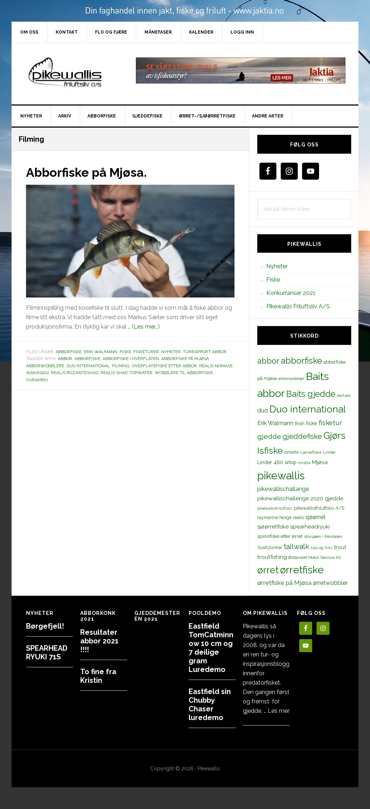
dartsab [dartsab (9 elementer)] (344, 395)
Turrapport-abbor (205, 351)
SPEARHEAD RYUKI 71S (47, 652)
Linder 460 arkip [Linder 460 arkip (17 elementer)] (277, 462)
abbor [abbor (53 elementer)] (268, 360)
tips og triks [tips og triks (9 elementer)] (321, 547)
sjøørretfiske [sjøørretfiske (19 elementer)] (273, 526)
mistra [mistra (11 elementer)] (304, 462)
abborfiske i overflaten (131, 358)
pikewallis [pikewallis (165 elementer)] (281, 475)
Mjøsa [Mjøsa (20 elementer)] (320, 462)
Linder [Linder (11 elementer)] (329, 452)
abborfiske (87, 358)
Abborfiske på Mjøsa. (90, 172)
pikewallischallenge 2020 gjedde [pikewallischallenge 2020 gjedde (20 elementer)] (300, 498)
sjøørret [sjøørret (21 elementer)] (315, 517)
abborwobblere (45, 365)
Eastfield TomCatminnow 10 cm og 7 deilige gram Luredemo (211, 648)
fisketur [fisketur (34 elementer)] (330, 423)
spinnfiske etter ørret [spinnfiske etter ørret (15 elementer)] (279, 536)
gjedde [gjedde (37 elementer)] (269, 436)
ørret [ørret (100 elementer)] (268, 570)
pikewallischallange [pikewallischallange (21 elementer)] (283, 488)
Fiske (125, 351)
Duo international (88, 365)
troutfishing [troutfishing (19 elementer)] (272, 557)
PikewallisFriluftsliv (73, 73)
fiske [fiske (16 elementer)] (311, 423)
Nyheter (171, 351)
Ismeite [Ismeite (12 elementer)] (291, 452)
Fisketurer (146, 351)
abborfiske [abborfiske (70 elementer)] (301, 361)
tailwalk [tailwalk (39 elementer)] (296, 546)
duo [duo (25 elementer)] (262, 410)
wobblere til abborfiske (184, 372)
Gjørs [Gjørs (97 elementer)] (334, 435)
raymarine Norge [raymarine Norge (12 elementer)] (274, 517)
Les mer (278, 710)
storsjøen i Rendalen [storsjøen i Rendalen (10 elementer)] (323, 536)
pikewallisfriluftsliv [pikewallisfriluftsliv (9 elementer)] (274, 508)
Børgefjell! (45, 626)
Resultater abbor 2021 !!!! (99, 641)
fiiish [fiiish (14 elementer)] (300, 423)
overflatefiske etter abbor (164, 365)
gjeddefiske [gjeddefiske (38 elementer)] (302, 436)
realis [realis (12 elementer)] (298, 517)
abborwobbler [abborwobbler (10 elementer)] (291, 378)
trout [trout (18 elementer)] (340, 547)
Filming (121, 365)
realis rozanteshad (74, 372)
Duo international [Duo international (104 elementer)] (308, 409)
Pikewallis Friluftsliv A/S (298, 306)
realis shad (114, 372)
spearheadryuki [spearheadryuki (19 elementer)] (310, 526)
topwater (141, 372)
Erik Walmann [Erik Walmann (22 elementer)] (275, 423)
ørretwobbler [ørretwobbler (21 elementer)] (330, 582)
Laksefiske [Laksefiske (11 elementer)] (311, 452)
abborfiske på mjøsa (185, 358)
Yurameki (37, 379)
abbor (65, 358)
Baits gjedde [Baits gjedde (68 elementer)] (310, 394)
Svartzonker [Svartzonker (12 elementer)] (269, 547)
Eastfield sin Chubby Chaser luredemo (210, 704)
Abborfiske (69, 351)
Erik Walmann (100, 351)
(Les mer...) (146, 326)
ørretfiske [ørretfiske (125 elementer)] (302, 569)
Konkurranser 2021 (290, 293)
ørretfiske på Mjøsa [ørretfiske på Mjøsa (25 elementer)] (284, 582)
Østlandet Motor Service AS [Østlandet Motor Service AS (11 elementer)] (314, 557)
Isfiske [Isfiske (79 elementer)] (270, 450)
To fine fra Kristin (98, 676)
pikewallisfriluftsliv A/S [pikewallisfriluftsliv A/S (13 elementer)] (319, 508)
